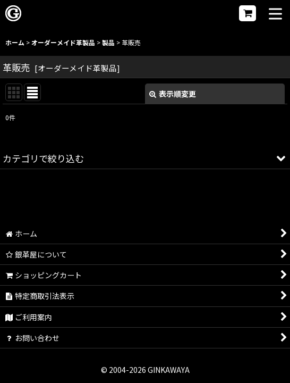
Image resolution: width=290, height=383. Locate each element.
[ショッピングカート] (247, 13)
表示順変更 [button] (172, 93)
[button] (275, 14)
